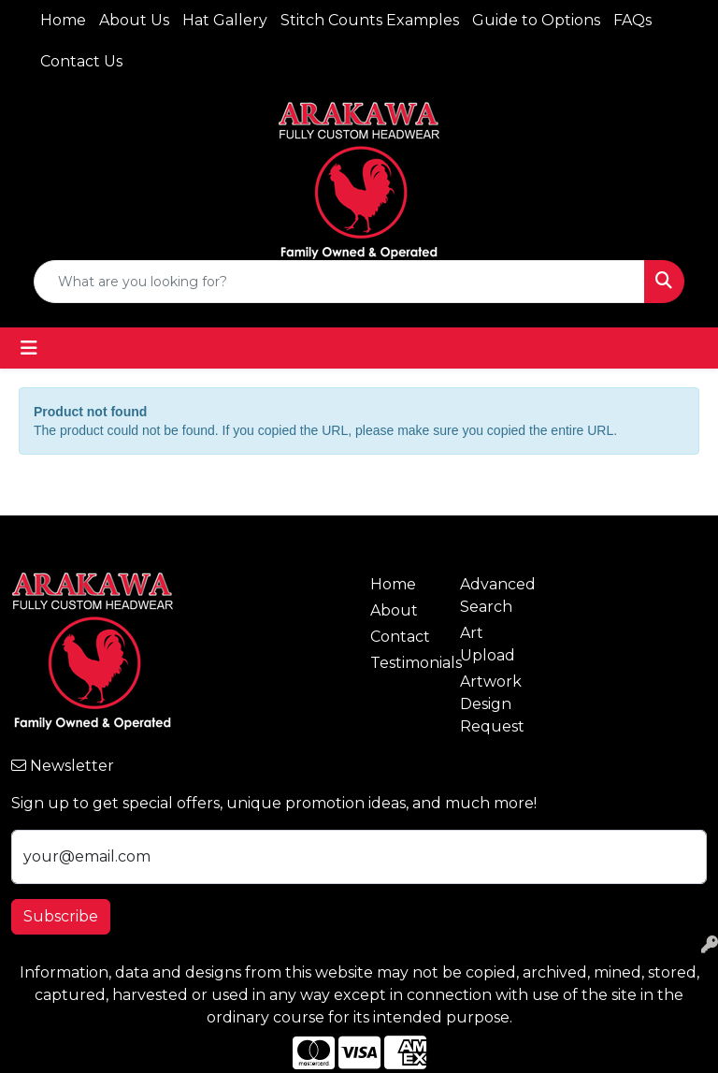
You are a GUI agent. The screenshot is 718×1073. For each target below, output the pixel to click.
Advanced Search (493, 595)
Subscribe (60, 916)
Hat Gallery (224, 20)
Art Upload (487, 644)
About (394, 610)
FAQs (632, 20)
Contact (400, 636)
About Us (134, 20)
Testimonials (404, 663)
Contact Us (81, 61)
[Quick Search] (339, 281)
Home (63, 20)
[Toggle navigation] (29, 348)
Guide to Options (536, 20)
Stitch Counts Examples (369, 20)
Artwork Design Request (492, 704)
